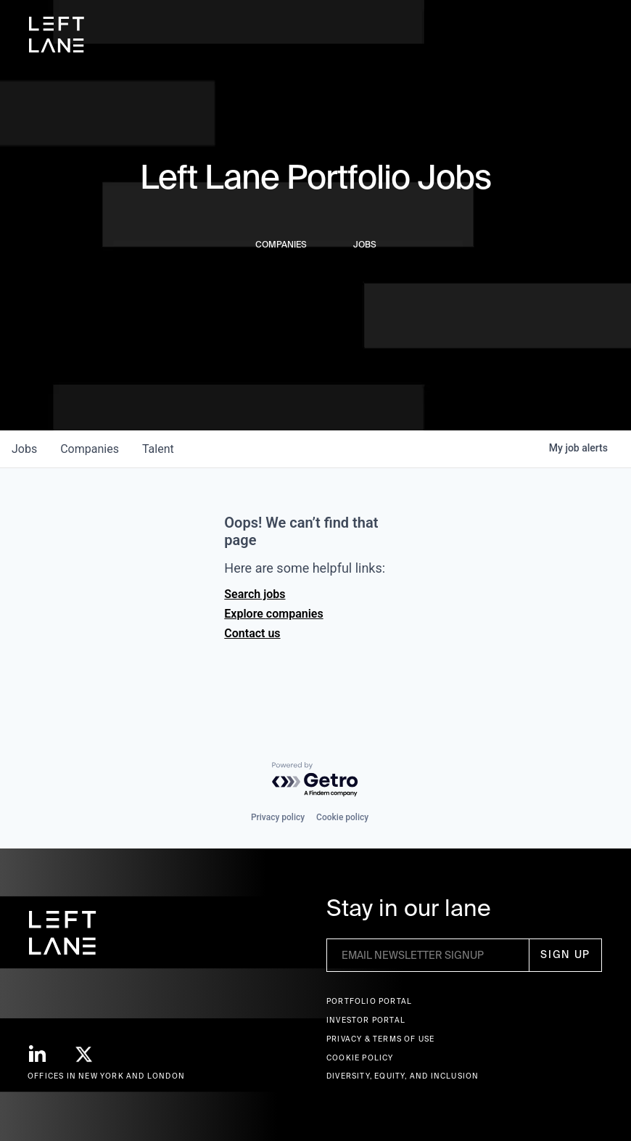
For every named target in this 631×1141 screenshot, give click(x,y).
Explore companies (273, 614)
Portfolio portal (369, 1001)
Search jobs (254, 594)
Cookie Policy (360, 1058)
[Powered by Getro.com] (315, 780)
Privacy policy (278, 817)
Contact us (252, 633)
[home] (56, 35)
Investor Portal (365, 1020)
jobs (24, 449)
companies (89, 449)
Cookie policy (342, 817)
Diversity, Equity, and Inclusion (402, 1076)
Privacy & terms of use (380, 1039)
